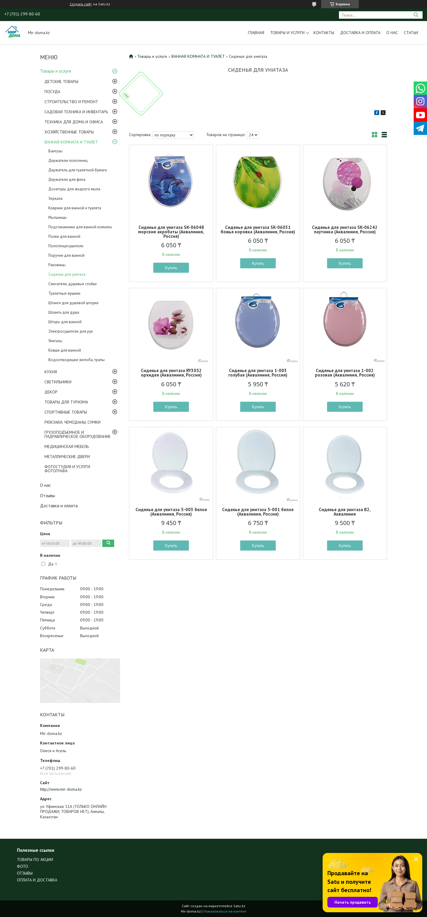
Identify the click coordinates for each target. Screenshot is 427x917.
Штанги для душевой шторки (73, 302)
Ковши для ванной (64, 350)
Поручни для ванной (66, 255)
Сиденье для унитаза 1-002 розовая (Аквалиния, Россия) (345, 372)
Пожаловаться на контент (224, 911)
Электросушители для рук (70, 331)
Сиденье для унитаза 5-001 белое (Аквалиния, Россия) (258, 511)
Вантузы (55, 151)
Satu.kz (239, 906)
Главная (256, 32)
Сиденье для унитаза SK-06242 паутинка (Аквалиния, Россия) (344, 229)
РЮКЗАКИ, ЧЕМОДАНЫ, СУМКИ (72, 422)
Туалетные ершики (64, 293)
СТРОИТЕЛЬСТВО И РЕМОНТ (71, 101)
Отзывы (47, 495)
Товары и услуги (287, 32)
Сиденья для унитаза (66, 274)
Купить (171, 267)
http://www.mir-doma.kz (61, 789)
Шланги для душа (63, 312)
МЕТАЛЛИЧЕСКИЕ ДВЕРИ (67, 456)
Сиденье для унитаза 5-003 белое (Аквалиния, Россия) (171, 511)
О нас (392, 32)
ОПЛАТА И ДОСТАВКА (37, 880)
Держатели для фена (66, 179)
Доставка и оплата (360, 32)
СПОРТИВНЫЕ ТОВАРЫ (65, 412)
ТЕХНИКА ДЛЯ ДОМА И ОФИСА (73, 122)
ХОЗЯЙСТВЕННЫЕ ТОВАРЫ (69, 132)
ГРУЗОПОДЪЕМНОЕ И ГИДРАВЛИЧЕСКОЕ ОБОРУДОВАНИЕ (77, 434)
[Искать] (416, 15)
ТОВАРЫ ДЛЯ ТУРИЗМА (66, 402)
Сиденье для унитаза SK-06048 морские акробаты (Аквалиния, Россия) (171, 231)
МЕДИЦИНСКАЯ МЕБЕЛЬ (66, 446)
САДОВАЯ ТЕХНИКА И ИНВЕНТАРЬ (76, 111)
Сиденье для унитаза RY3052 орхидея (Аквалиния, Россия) (171, 372)
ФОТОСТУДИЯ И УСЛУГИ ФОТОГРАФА (67, 468)
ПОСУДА (52, 91)
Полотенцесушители (65, 245)
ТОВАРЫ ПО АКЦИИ (35, 859)
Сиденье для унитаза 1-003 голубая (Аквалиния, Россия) (257, 372)
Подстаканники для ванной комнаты (80, 226)
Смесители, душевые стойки (72, 283)
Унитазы (55, 340)
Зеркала (55, 198)
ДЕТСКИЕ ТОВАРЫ (61, 81)
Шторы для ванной (65, 321)
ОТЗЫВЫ (25, 873)
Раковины (57, 264)
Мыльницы (57, 217)
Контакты (323, 32)
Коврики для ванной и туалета (74, 207)
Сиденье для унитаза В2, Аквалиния (345, 511)
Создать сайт (81, 4)
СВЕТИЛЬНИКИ (57, 382)
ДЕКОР (51, 392)
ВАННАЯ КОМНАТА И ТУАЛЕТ (71, 142)
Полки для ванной (64, 236)
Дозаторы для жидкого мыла (74, 189)
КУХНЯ (50, 371)
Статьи (411, 32)
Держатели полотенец (67, 160)
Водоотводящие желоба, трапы (76, 359)
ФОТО (22, 866)
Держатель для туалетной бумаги (77, 170)
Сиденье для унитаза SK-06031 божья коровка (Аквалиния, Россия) (258, 229)
